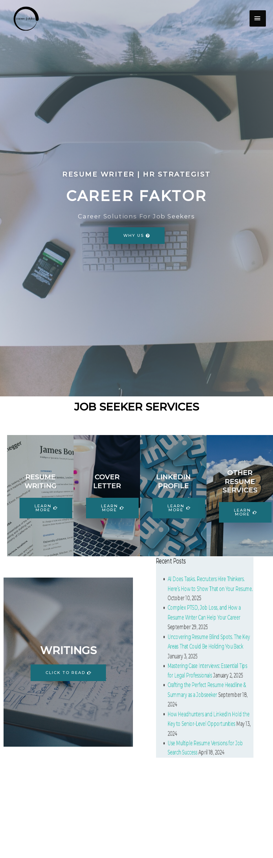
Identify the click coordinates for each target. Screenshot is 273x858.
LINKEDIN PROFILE (173, 481)
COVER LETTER (107, 481)
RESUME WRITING (41, 481)
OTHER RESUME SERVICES (240, 481)
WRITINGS (68, 650)
